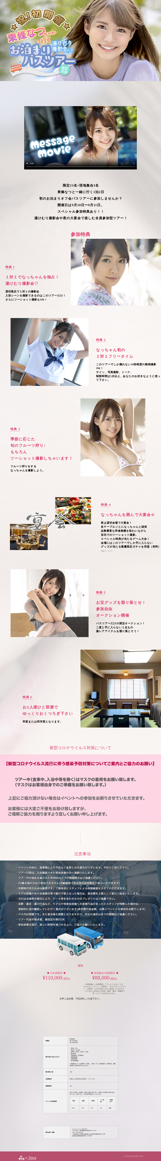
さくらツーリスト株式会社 (79, 1128)
